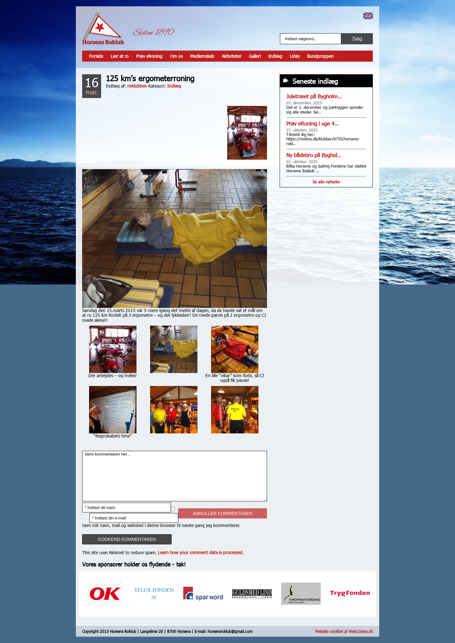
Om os (176, 56)
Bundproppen (320, 56)
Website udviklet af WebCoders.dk (344, 631)
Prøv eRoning (149, 56)
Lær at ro (120, 56)
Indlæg (275, 56)
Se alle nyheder (326, 181)
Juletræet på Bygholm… (314, 96)
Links (295, 56)
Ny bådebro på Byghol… (314, 155)
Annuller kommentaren (222, 513)
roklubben (137, 86)
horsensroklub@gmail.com (230, 631)
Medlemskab (202, 56)
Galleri (255, 56)
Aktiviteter (231, 56)
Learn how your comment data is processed (200, 552)
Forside (96, 56)
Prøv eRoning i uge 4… (312, 123)
